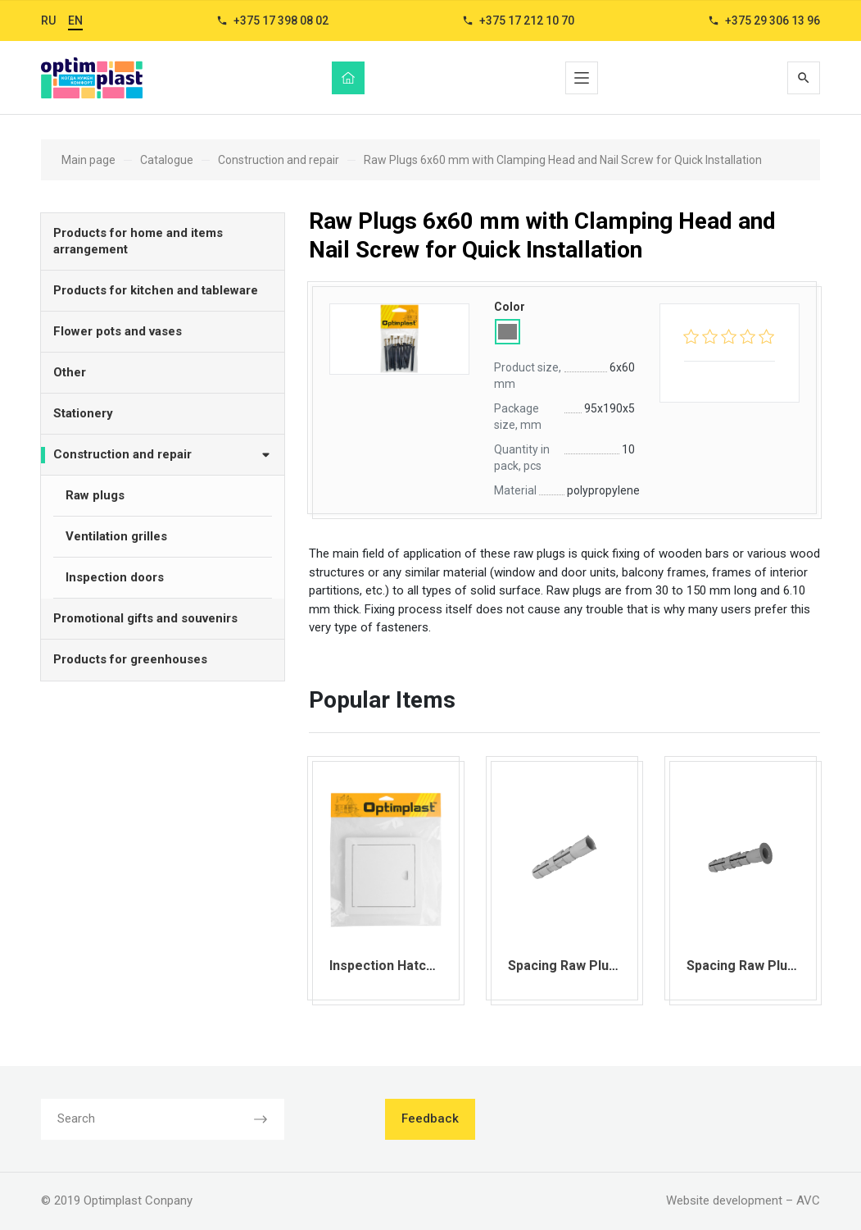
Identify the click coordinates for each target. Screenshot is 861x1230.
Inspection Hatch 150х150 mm (421, 965)
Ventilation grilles (116, 536)
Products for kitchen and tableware (155, 290)
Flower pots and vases (117, 331)
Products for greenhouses (130, 659)
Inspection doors (115, 577)
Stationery (83, 413)
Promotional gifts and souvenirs (145, 618)
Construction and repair (162, 454)
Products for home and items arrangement (138, 241)
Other (69, 372)
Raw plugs (95, 495)
